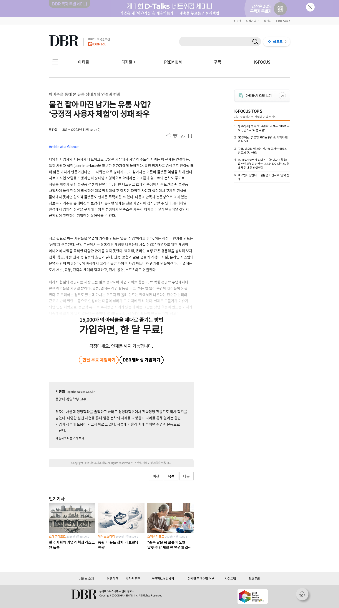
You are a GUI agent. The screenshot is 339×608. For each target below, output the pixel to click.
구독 (217, 62)
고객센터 (266, 21)
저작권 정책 (133, 578)
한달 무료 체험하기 (98, 360)
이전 (156, 476)
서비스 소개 (86, 578)
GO (282, 95)
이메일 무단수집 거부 (201, 578)
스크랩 (190, 136)
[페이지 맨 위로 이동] (304, 596)
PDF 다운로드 (175, 136)
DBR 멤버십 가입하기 (141, 360)
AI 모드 (278, 41)
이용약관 (112, 578)
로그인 (237, 21)
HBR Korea (283, 21)
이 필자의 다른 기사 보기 (69, 438)
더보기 (168, 135)
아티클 (83, 62)
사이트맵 (230, 578)
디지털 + (128, 62)
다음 (186, 476)
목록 (171, 476)
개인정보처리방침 (162, 578)
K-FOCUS (262, 62)
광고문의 (254, 578)
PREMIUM (173, 62)
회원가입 (251, 21)
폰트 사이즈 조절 (182, 136)
